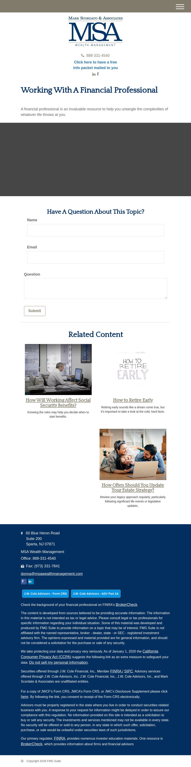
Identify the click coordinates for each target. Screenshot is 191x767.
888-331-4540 (95, 55)
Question (32, 274)
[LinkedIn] (93, 74)
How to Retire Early (133, 400)
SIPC (128, 671)
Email (32, 247)
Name (32, 220)
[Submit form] (34, 311)
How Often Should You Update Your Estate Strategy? (133, 488)
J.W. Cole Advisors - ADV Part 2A (96, 593)
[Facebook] (98, 74)
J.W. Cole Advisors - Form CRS (45, 593)
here (24, 697)
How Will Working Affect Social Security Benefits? (58, 403)
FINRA (116, 671)
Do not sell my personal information (58, 662)
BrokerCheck (126, 605)
